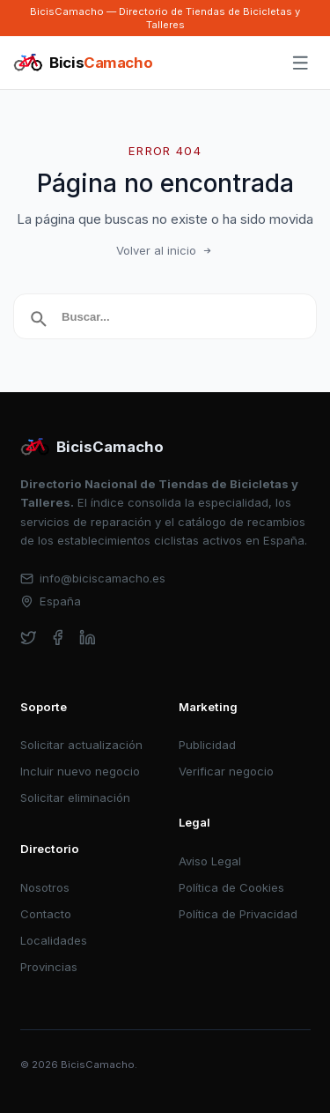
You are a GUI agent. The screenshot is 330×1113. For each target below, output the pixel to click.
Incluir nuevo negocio (80, 771)
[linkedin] (87, 637)
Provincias (48, 967)
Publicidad (207, 745)
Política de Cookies (231, 887)
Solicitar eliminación (75, 797)
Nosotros (45, 887)
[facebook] (57, 637)
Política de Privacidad (238, 914)
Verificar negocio (226, 771)
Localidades (53, 940)
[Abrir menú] (301, 63)
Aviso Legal (210, 861)
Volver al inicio (165, 250)
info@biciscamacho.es (93, 578)
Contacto (45, 914)
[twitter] (28, 637)
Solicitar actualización (81, 745)
